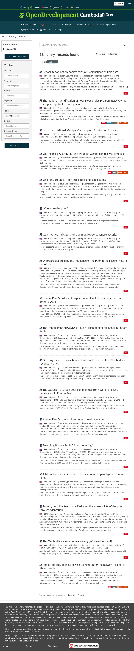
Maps (70, 24)
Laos (46, 8)
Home (25, 24)
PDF (125, 93)
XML (125, 123)
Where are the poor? (55, 208)
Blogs (59, 29)
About (36, 24)
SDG (47, 24)
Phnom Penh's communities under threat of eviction (74, 419)
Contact (29, 646)
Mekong (26, 8)
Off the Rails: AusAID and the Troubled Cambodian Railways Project (83, 153)
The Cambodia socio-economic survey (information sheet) (77, 541)
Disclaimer (52, 646)
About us (7, 646)
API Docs (80, 595)
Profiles (81, 24)
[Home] (3, 36)
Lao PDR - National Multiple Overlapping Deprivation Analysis (80, 130)
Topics (59, 24)
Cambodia (36, 8)
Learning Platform (108, 24)
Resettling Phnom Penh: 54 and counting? (68, 445)
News (94, 24)
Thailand (66, 8)
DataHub (48, 29)
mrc (114, 123)
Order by (100, 54)
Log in (128, 3)
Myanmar (55, 8)
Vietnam (76, 8)
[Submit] (124, 45)
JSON (120, 123)
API (72, 595)
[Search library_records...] (81, 45)
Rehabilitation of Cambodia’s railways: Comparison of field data (80, 71)
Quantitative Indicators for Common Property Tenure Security (80, 234)
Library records (17, 36)
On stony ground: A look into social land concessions (74, 179)
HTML (109, 123)
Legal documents (30, 29)
